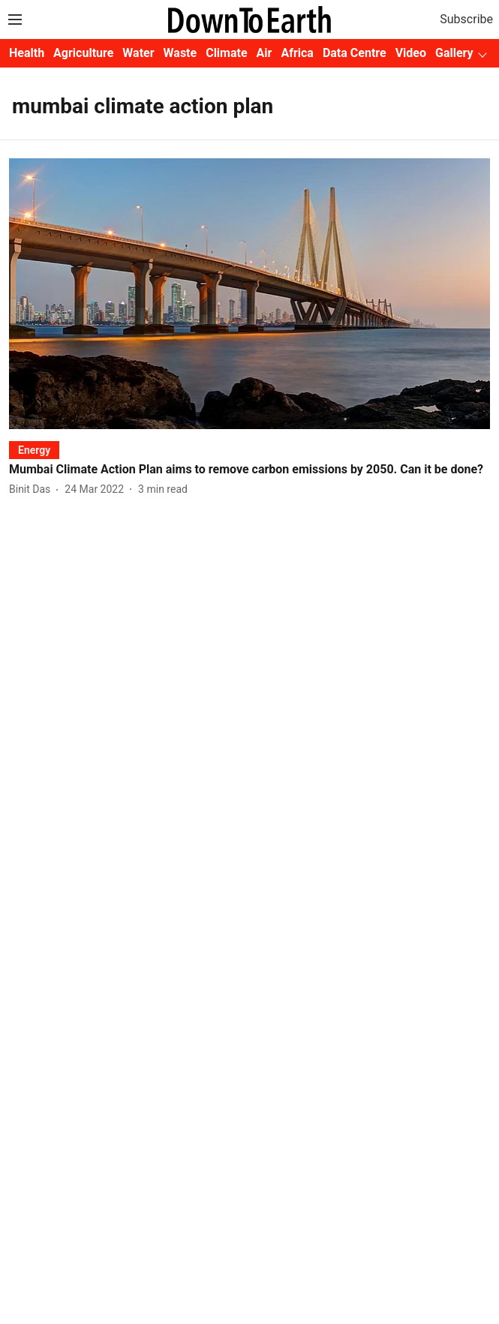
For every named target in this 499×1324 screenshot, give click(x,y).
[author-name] (32, 489)
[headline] (249, 470)
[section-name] (34, 450)
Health (26, 53)
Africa (297, 53)
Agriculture (83, 53)
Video (410, 53)
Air (264, 53)
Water (138, 53)
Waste (180, 53)
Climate (226, 53)
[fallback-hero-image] (249, 293)
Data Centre (354, 53)
